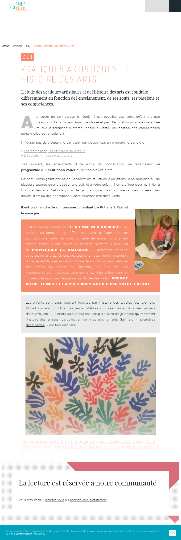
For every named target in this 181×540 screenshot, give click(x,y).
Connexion (151, 6)
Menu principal (175, 6)
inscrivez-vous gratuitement (88, 500)
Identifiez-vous (54, 500)
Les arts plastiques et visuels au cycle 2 (54, 151)
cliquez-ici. (40, 534)
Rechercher (163, 6)
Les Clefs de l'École (19, 6)
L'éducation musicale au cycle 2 (48, 155)
